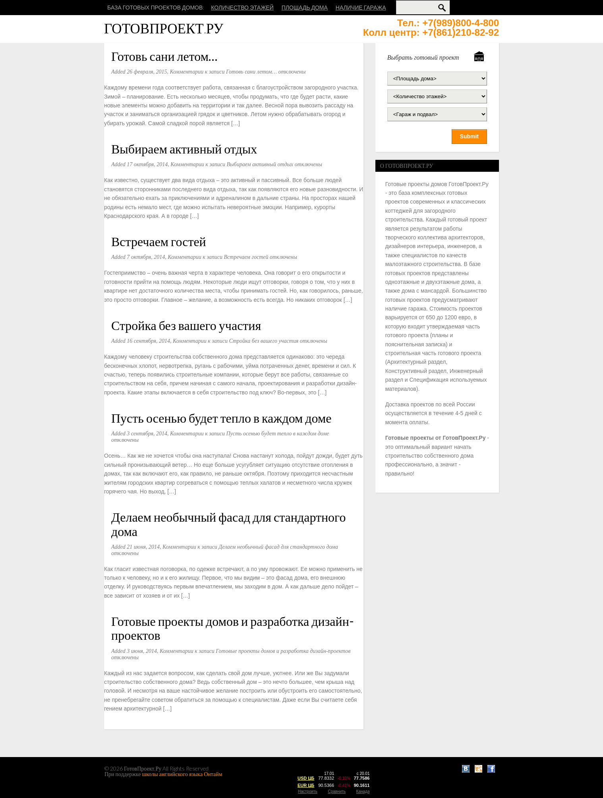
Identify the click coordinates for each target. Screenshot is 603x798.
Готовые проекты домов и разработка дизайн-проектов (232, 628)
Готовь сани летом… (164, 56)
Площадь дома (305, 7)
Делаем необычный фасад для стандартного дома (228, 523)
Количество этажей (242, 7)
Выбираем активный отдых (184, 148)
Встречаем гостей (158, 241)
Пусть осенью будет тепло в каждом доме (221, 417)
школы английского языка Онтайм (182, 774)
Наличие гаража (361, 7)
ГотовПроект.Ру (163, 28)
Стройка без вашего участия (186, 325)
